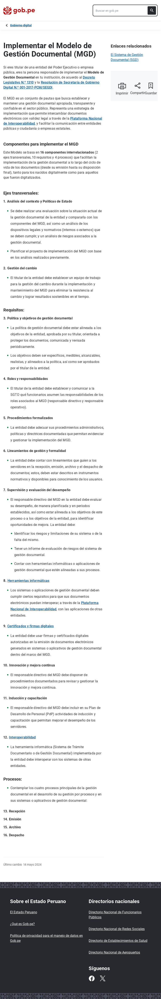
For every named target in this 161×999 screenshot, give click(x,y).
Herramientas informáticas (28, 581)
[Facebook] (92, 978)
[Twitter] (102, 978)
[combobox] (125, 10)
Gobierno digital (21, 25)
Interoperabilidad (22, 737)
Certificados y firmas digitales (30, 626)
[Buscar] (152, 10)
